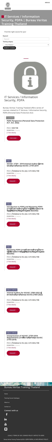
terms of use (17, 435)
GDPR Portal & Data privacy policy (37, 439)
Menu (48, 3)
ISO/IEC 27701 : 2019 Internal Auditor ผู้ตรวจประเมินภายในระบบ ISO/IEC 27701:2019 (25, 165)
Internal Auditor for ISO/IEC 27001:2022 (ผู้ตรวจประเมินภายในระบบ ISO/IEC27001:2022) (25, 294)
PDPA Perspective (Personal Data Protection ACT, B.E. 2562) (25, 122)
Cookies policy (28, 435)
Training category (8, 41)
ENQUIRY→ (13, 181)
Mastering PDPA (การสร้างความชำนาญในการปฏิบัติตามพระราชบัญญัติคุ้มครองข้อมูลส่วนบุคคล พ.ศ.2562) (25, 252)
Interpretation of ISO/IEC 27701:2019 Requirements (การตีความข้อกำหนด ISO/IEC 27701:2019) (25, 338)
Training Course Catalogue (11, 398)
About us (6, 402)
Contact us (7, 406)
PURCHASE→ (14, 138)
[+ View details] (11, 133)
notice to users (39, 435)
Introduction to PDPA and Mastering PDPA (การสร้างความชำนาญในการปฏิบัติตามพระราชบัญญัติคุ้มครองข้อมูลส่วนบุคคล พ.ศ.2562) (25, 209)
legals (10, 435)
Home (6, 394)
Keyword (5, 36)
